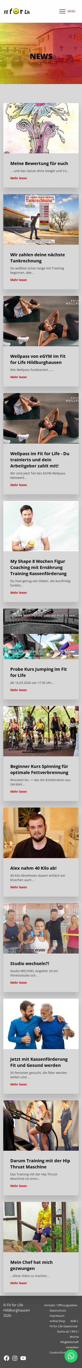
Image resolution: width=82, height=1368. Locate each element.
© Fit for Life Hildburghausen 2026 (16, 1310)
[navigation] (66, 11)
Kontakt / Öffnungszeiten (60, 1305)
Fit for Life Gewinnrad (63, 1326)
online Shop (57, 1321)
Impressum (57, 1316)
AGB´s (74, 1321)
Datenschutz (58, 1310)
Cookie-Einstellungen (63, 1352)
